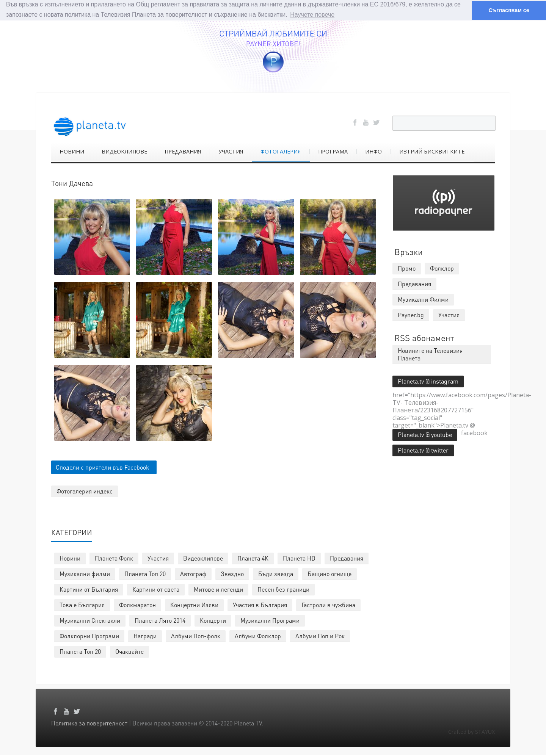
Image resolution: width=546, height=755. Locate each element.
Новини (70, 558)
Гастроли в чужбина (328, 604)
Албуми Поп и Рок (320, 635)
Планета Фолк (114, 558)
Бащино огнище (329, 573)
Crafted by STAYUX (471, 731)
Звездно (232, 573)
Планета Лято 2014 (160, 620)
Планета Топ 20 (145, 573)
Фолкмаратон (137, 604)
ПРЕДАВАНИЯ (183, 151)
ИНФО (373, 151)
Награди (145, 635)
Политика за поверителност (89, 723)
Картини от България (89, 589)
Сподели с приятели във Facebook (102, 467)
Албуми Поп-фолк (195, 635)
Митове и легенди (218, 589)
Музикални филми (85, 573)
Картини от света (155, 589)
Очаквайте (129, 651)
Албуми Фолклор (258, 635)
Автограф (193, 573)
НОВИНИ (72, 151)
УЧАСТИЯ (230, 151)
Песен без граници (283, 589)
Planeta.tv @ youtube (425, 434)
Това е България (82, 604)
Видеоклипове (203, 558)
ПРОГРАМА (333, 151)
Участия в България (260, 604)
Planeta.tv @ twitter (423, 450)
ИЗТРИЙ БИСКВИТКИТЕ (431, 151)
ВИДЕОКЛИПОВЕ (124, 151)
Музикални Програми (270, 620)
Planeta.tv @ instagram (428, 381)
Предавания (346, 558)
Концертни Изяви (194, 604)
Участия (158, 558)
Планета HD (299, 558)
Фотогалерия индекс (84, 491)
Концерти (213, 620)
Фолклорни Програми (89, 635)
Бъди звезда (275, 573)
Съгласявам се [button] (508, 10)
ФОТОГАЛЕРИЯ (280, 151)
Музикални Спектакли (90, 620)
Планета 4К (252, 558)
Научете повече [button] (312, 14)
